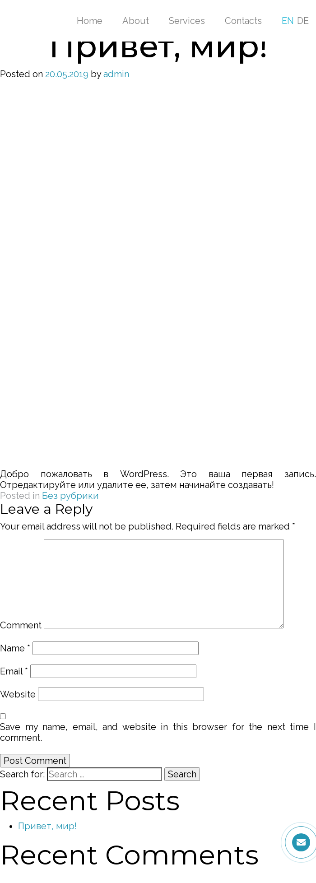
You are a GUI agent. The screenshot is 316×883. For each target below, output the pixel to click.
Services (187, 20)
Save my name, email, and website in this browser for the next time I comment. (158, 732)
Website (18, 694)
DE (303, 20)
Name (15, 648)
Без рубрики (70, 495)
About (135, 20)
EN (288, 20)
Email (14, 671)
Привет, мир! (47, 826)
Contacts (243, 20)
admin (116, 74)
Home (89, 20)
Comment (21, 625)
